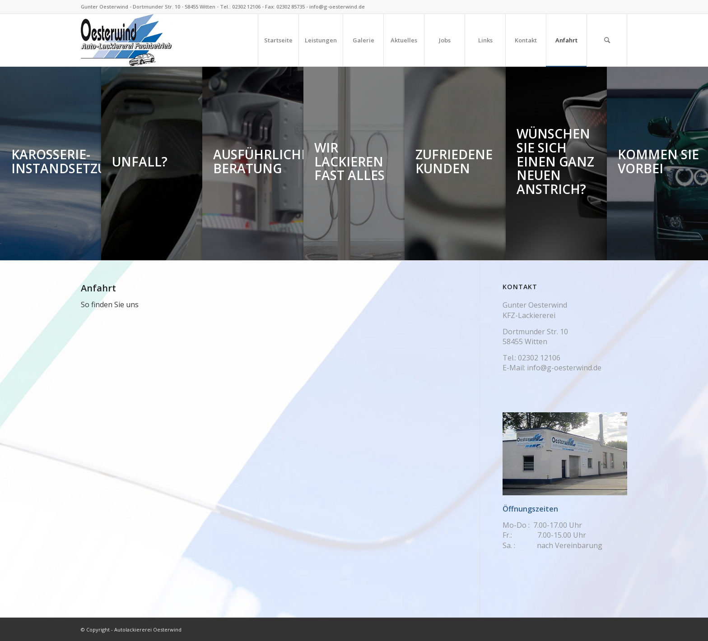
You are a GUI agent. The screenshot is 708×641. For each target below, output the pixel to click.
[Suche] (607, 40)
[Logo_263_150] (126, 40)
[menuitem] (278, 40)
